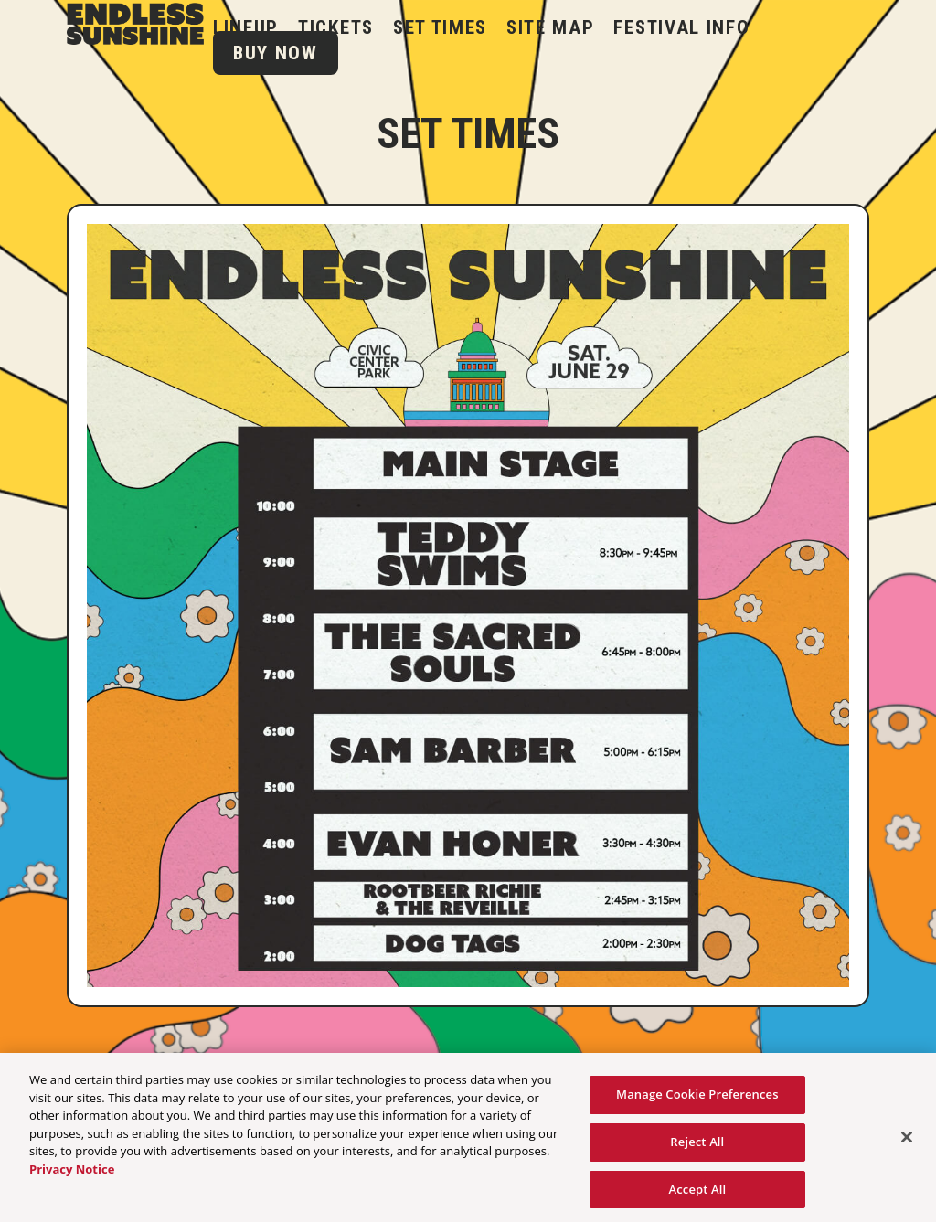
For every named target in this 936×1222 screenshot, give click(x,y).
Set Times (440, 27)
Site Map (550, 27)
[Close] (907, 1142)
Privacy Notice (71, 1173)
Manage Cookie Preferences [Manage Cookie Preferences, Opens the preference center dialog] (697, 1099)
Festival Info (681, 27)
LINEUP (246, 27)
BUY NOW (275, 53)
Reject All (697, 1146)
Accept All (697, 1193)
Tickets (336, 27)
